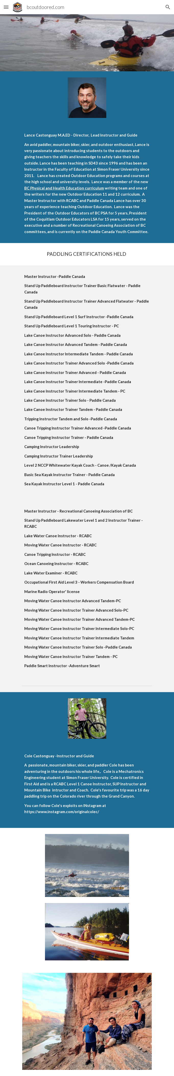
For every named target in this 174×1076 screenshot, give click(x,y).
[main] (87, 183)
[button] (6, 7)
